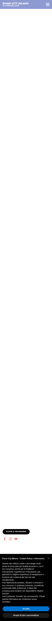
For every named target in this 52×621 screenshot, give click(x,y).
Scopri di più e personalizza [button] (26, 615)
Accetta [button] (26, 609)
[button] (48, 558)
